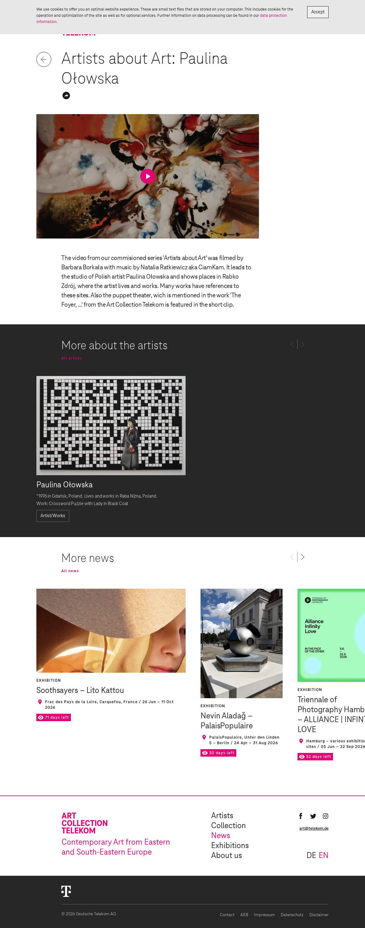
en (324, 855)
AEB (244, 915)
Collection (228, 826)
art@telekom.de (314, 828)
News (220, 836)
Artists (222, 816)
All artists (71, 358)
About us (226, 855)
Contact (227, 915)
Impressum (264, 915)
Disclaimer (319, 915)
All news (70, 571)
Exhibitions (230, 846)
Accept (318, 12)
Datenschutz (292, 915)
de (311, 855)
